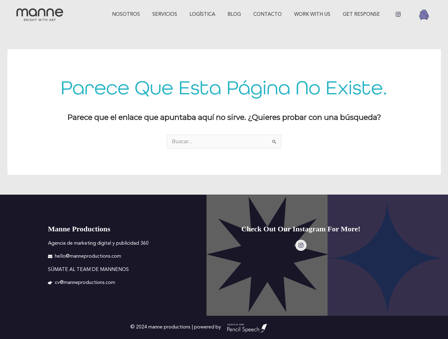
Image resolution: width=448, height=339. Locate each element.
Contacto (267, 14)
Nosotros (126, 14)
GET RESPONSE (361, 14)
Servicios (164, 14)
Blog (234, 14)
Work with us (312, 14)
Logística (202, 14)
